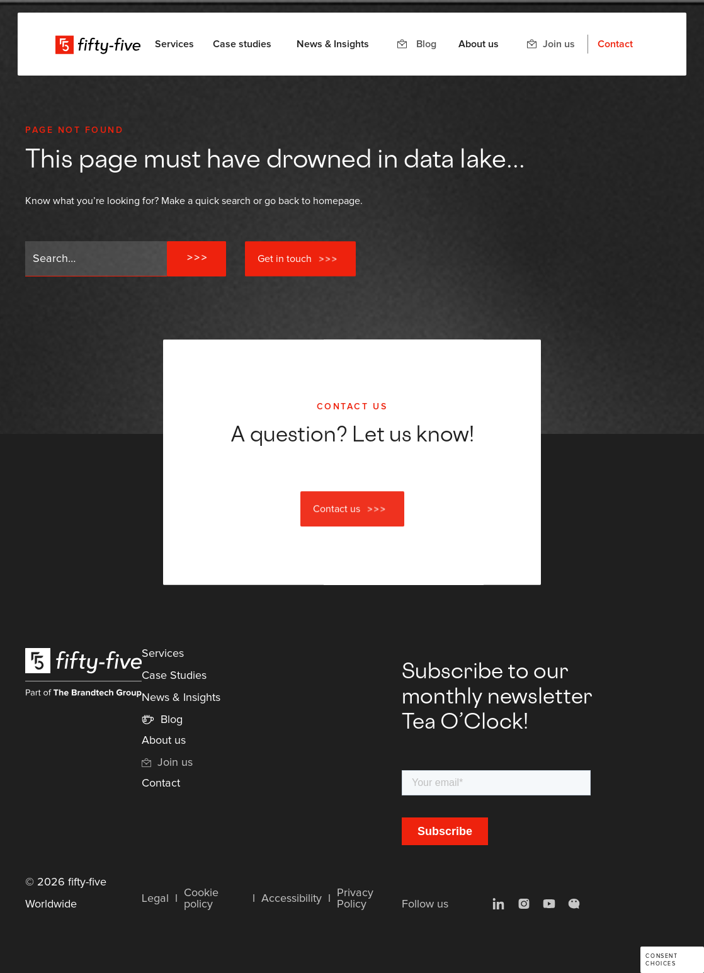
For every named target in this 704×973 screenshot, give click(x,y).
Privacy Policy (355, 898)
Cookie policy (201, 898)
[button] (174, 44)
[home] (97, 44)
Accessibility (291, 898)
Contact (615, 44)
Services (163, 653)
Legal (155, 898)
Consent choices (661, 960)
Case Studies (174, 675)
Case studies (242, 44)
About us (478, 44)
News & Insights (333, 44)
